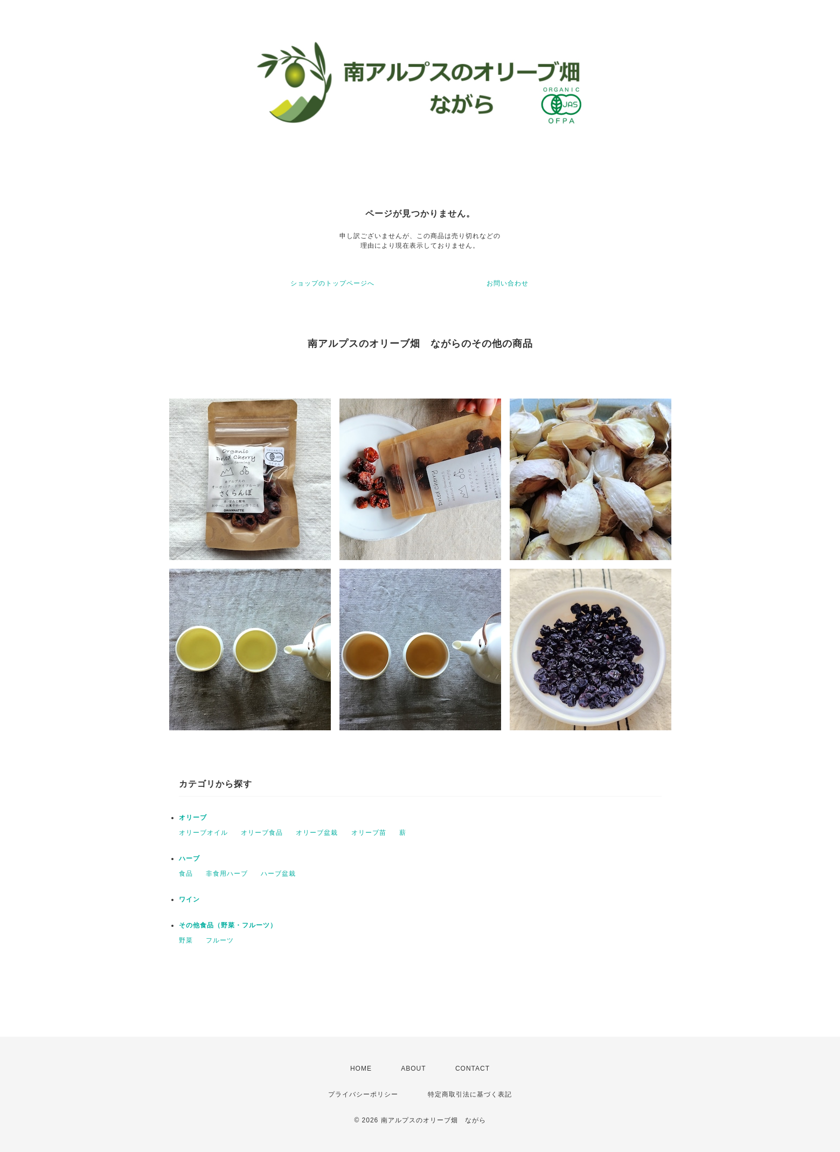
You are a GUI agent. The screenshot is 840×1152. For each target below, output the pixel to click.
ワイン (189, 899)
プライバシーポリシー (363, 1094)
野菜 (186, 940)
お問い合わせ (508, 283)
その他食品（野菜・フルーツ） (228, 925)
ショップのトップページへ (332, 283)
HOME (361, 1068)
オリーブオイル (203, 832)
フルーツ (220, 940)
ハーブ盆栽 (278, 873)
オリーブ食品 (262, 832)
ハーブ (189, 858)
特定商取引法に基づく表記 (470, 1094)
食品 (186, 873)
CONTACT (472, 1068)
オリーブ (193, 817)
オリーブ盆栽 (317, 832)
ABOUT (413, 1068)
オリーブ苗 (368, 832)
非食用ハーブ (227, 873)
